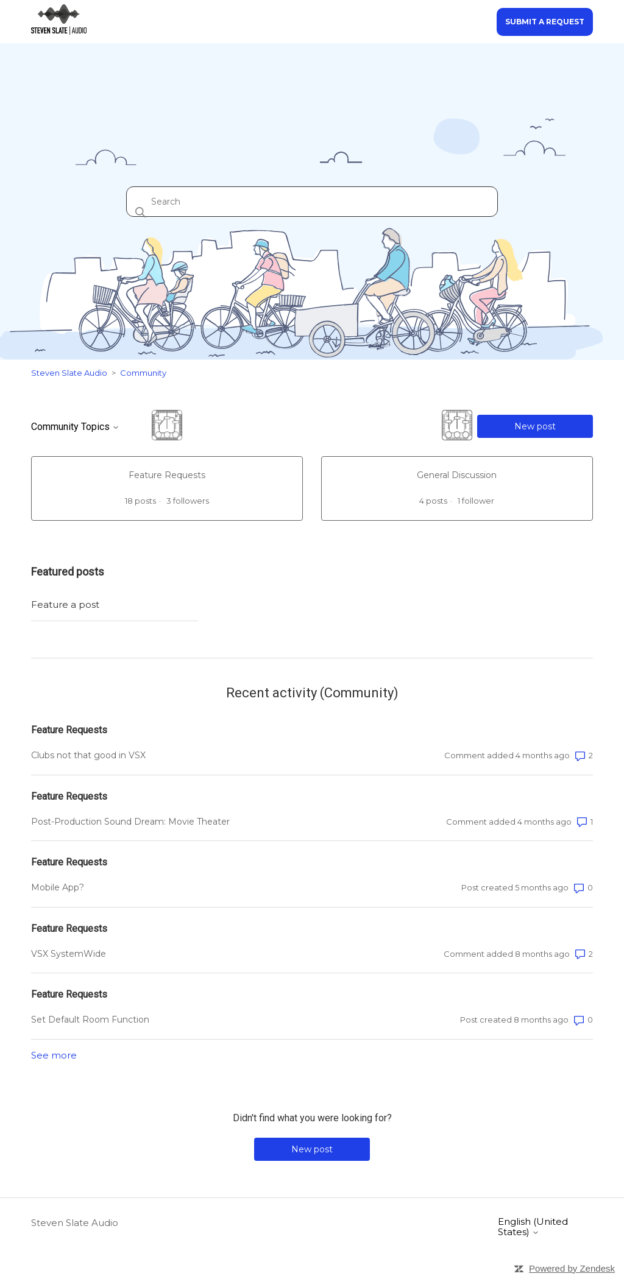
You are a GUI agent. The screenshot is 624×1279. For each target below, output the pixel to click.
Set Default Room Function (90, 1019)
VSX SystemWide (68, 953)
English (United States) (533, 1227)
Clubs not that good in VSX (88, 755)
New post (535, 426)
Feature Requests (69, 730)
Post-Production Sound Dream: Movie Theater (130, 821)
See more (54, 1055)
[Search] (312, 201)
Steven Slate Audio (69, 373)
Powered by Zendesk (572, 1268)
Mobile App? (57, 887)
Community (143, 373)
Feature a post (65, 604)
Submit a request (544, 21)
